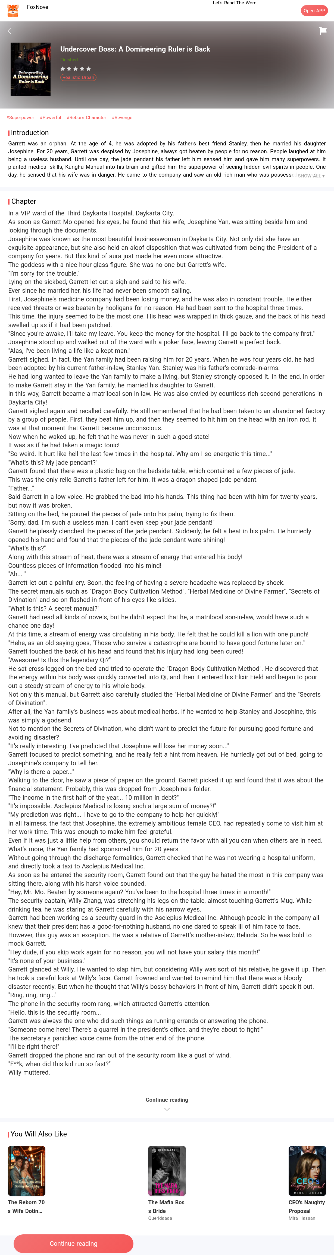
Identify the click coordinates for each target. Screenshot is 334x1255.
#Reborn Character (87, 117)
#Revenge (122, 117)
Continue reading (73, 1243)
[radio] (63, 68)
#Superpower (21, 117)
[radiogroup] (75, 68)
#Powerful (51, 117)
